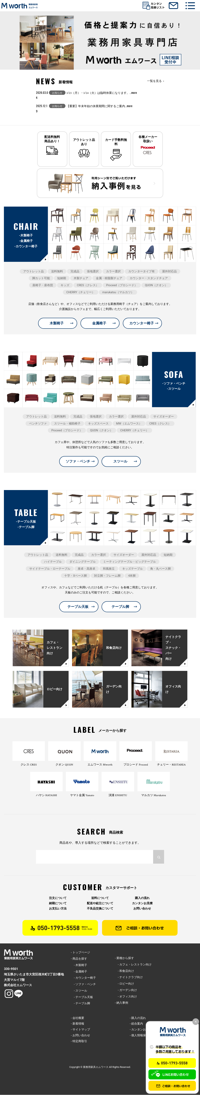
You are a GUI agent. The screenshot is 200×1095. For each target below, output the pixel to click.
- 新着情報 (77, 1024)
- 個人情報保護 (139, 1035)
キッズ (65, 285)
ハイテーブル (53, 562)
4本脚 (132, 576)
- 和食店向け (124, 971)
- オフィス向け (126, 996)
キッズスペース (98, 423)
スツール (120, 462)
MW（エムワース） (129, 423)
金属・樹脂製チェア (109, 278)
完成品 (75, 271)
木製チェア (81, 278)
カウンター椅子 (141, 323)
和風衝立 (109, 569)
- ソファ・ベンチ (83, 984)
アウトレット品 (33, 271)
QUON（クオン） (156, 285)
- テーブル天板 (82, 997)
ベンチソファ (38, 423)
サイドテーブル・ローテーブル (49, 569)
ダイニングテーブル (82, 562)
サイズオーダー (163, 416)
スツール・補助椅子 (67, 423)
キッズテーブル (132, 569)
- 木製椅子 (79, 965)
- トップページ (80, 952)
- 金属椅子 (79, 971)
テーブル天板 (77, 607)
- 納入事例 (121, 1003)
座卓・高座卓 (86, 569)
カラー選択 (113, 271)
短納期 (61, 278)
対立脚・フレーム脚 (107, 576)
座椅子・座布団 (42, 285)
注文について (58, 898)
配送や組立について (100, 903)
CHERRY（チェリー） (80, 292)
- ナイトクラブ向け (129, 977)
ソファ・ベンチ (78, 462)
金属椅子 (99, 323)
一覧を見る (154, 81)
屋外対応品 (169, 271)
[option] (100, 43)
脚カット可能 (41, 278)
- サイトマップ (80, 1029)
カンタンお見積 (142, 903)
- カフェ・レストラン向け (133, 964)
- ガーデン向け (126, 990)
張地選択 (93, 271)
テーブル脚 (120, 607)
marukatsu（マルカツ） (118, 292)
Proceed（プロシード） (122, 285)
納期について (58, 903)
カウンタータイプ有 (141, 271)
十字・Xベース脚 (75, 576)
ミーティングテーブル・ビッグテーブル (129, 562)
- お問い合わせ (80, 1035)
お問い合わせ (142, 909)
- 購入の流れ (138, 1018)
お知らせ (57, 92)
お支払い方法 (58, 909)
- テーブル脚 (80, 1003)
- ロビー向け (124, 984)
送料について (100, 898)
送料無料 (57, 271)
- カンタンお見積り (142, 1029)
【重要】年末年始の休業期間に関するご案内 (99, 106)
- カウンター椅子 (83, 978)
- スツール (79, 991)
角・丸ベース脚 (160, 569)
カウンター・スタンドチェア (149, 278)
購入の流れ (142, 898)
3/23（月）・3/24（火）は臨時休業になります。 (101, 93)
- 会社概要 (77, 1018)
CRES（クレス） (88, 285)
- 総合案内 (136, 1024)
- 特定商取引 (79, 1041)
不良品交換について (100, 909)
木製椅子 (57, 323)
